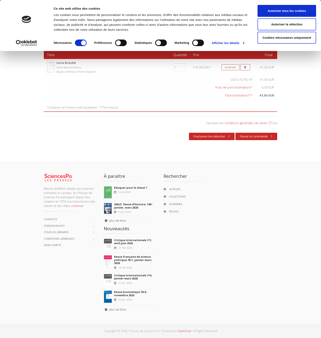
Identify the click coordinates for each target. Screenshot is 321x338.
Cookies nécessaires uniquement (286, 37)
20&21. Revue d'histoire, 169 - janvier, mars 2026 (133, 205)
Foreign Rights (54, 226)
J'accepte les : (242, 123)
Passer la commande (257, 136)
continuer (77, 206)
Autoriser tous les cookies (287, 10)
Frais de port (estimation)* (233, 87)
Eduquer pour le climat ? (130, 187)
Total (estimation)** (238, 95)
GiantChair (184, 331)
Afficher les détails (225, 43)
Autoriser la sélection (287, 24)
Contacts (50, 219)
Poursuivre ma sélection (212, 136)
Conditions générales (59, 238)
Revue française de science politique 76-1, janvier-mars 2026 (132, 260)
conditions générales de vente (246, 123)
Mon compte (52, 245)
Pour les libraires (56, 232)
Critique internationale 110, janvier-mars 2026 (133, 276)
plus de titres (115, 220)
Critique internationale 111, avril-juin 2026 (133, 241)
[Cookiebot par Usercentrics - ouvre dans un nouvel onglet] (26, 43)
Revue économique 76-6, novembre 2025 (130, 293)
